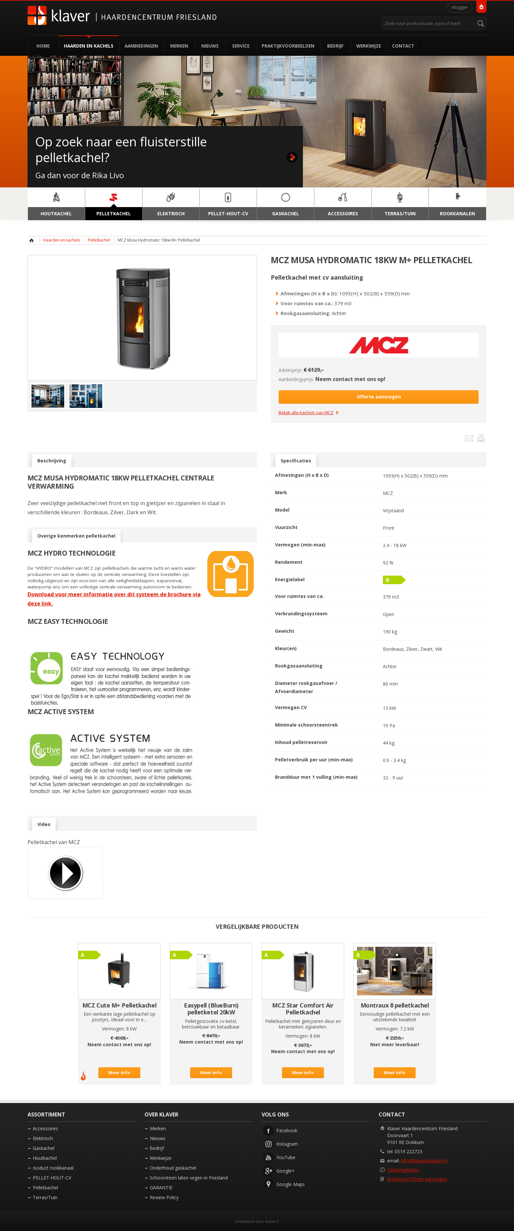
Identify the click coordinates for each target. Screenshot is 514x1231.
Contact (403, 46)
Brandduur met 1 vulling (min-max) (316, 777)
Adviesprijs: (290, 370)
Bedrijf (335, 46)
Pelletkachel (99, 240)
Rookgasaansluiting (299, 666)
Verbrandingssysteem (301, 613)
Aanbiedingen (141, 46)
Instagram (287, 1144)
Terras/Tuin (45, 1197)
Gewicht (284, 631)
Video (44, 824)
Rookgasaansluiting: (305, 313)
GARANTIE (161, 1187)
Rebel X (271, 1221)
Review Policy (164, 1197)
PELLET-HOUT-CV (52, 1178)
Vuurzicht (286, 527)
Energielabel (290, 579)
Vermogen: (113, 1029)
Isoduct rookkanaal (53, 1168)
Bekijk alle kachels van (306, 412)
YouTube (285, 1157)
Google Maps (290, 1184)
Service (240, 46)
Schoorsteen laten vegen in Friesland (189, 1178)
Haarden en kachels (88, 46)
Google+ (285, 1171)
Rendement (289, 562)
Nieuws (210, 46)
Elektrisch (43, 1138)
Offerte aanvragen (379, 396)
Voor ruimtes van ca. (299, 596)
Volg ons (275, 1114)
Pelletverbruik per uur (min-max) (314, 759)
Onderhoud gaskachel (173, 1168)
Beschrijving (52, 460)
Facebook (286, 1130)
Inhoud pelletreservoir (301, 742)
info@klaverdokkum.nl (424, 1160)
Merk (281, 492)
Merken (179, 46)
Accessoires (45, 1128)
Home (42, 46)
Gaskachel (43, 1148)
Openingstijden (403, 1170)
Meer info (119, 1072)
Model (282, 510)
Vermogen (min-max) (300, 544)
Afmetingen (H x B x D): (309, 293)
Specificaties (296, 460)
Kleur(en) (286, 648)
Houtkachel (45, 1158)
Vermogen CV (291, 707)
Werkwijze (368, 46)
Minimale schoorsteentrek (306, 725)
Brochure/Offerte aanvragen (417, 1179)
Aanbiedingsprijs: (296, 379)
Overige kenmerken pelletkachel (76, 535)
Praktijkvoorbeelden (288, 46)
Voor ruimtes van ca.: (307, 303)
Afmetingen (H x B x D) (302, 475)
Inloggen (460, 7)
